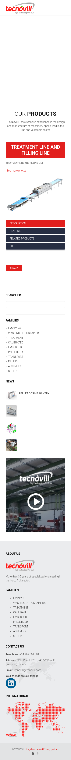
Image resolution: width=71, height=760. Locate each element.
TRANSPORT (15, 356)
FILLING (13, 361)
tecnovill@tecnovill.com (27, 670)
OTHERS (13, 370)
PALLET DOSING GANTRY (34, 393)
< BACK (13, 267)
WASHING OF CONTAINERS (24, 333)
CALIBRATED (15, 342)
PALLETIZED (15, 351)
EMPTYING (14, 328)
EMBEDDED (15, 347)
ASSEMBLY (14, 366)
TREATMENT (15, 337)
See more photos (16, 170)
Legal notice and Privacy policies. (42, 749)
